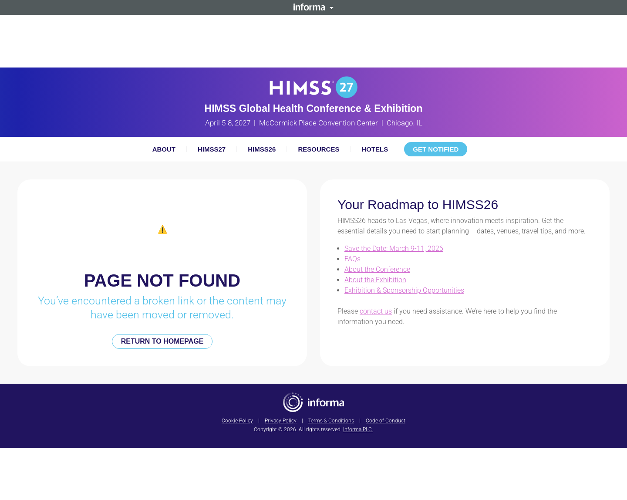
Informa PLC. (358, 429)
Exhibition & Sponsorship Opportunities (404, 290)
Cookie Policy (237, 421)
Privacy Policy (281, 421)
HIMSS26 (262, 149)
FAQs (352, 259)
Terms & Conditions (331, 421)
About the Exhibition (375, 280)
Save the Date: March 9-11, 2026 (393, 248)
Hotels (374, 149)
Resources (318, 149)
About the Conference (377, 269)
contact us (376, 311)
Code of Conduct (385, 421)
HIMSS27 (212, 149)
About (163, 149)
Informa (313, 6)
